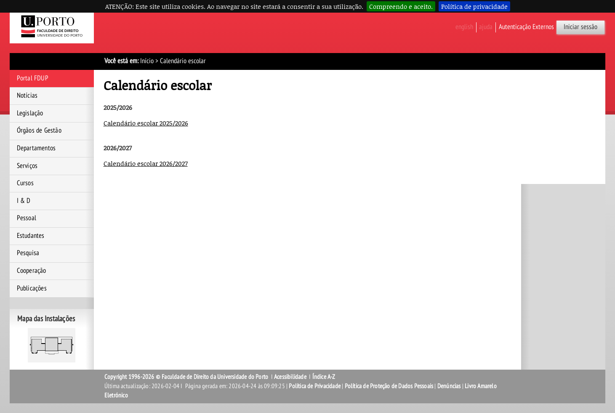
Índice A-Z (323, 377)
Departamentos (36, 148)
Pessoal (26, 218)
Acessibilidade (290, 377)
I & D (24, 201)
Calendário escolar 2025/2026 (146, 123)
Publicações (32, 288)
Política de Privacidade (315, 386)
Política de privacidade (474, 6)
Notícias (27, 95)
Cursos (25, 183)
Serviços (27, 166)
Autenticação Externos (526, 27)
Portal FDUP (32, 78)
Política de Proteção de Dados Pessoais (389, 386)
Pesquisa (28, 253)
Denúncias (449, 386)
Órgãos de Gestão (39, 130)
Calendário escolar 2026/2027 (146, 163)
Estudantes (31, 236)
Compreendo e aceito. (401, 6)
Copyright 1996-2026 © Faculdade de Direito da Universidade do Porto (187, 377)
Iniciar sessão (580, 27)
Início (147, 61)
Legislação (30, 113)
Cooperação (31, 270)
